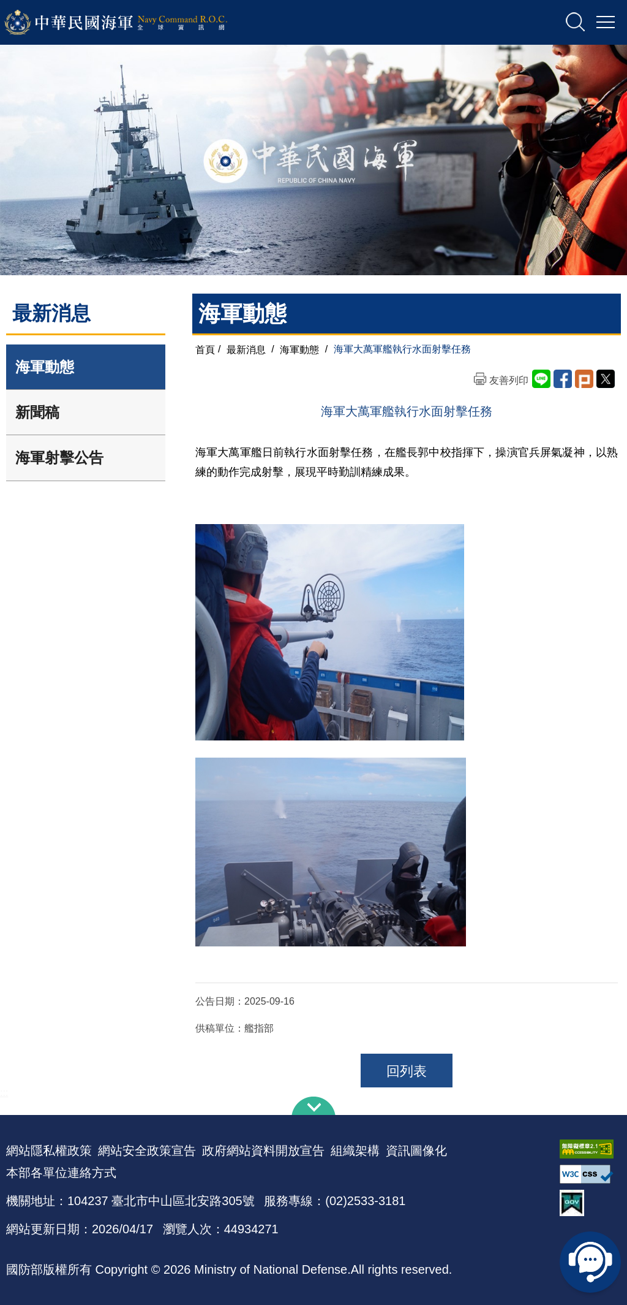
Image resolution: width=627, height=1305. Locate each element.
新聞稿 (37, 412)
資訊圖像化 (416, 1150)
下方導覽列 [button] (313, 1106)
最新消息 (246, 349)
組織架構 (355, 1150)
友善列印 (508, 380)
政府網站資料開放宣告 (263, 1150)
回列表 (406, 1071)
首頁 (205, 349)
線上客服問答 (590, 1262)
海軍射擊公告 (59, 457)
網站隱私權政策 (49, 1150)
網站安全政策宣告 (147, 1150)
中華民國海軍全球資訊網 (132, 22)
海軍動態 (44, 367)
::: (4, 1092)
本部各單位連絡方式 (61, 1172)
